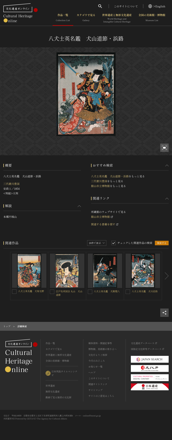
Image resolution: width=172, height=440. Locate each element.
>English (156, 6)
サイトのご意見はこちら (101, 396)
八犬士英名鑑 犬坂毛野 (31, 291)
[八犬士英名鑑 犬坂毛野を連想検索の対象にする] (14, 291)
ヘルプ (91, 372)
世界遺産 (50, 385)
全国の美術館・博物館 (151, 18)
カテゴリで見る (86, 18)
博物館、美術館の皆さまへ (102, 349)
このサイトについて (126, 6)
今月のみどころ (96, 360)
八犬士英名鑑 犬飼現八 (107, 291)
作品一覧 (63, 18)
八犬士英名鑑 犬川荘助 (145, 291)
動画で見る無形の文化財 (58, 397)
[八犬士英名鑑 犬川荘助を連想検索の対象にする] (128, 292)
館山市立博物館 (100, 186)
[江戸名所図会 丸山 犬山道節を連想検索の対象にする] (52, 292)
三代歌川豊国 (11, 184)
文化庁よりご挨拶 (97, 355)
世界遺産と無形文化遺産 (117, 18)
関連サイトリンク (97, 384)
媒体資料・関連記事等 (100, 343)
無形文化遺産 (53, 391)
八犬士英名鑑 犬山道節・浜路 (110, 176)
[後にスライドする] (165, 276)
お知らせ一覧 (95, 366)
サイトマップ (95, 390)
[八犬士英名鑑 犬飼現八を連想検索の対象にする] (90, 292)
